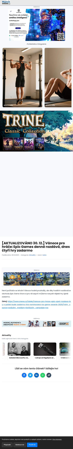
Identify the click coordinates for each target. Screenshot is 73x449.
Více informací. (57, 439)
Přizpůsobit (7, 444)
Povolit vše (32, 444)
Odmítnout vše (19, 444)
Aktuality (32, 255)
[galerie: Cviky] (22, 77)
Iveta (44, 255)
